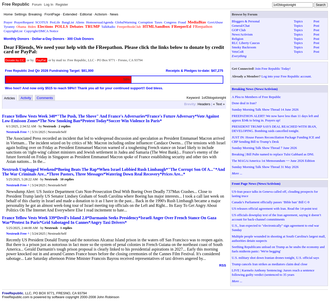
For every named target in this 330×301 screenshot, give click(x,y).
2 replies (64, 126)
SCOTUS (41, 22)
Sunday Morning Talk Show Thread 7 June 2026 (264, 148)
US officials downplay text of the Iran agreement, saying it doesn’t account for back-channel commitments (276, 217)
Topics (298, 21)
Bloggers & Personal (246, 21)
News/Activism (242, 34)
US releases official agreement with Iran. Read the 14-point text (274, 208)
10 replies (67, 179)
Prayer (8, 22)
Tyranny (9, 27)
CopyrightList (13, 31)
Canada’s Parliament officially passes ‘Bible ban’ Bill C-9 (270, 202)
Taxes (158, 22)
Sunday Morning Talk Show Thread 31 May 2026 (265, 167)
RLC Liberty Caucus (246, 43)
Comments (45, 98)
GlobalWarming (125, 22)
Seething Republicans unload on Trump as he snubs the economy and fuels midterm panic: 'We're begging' (278, 249)
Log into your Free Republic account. (286, 76)
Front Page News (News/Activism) (256, 183)
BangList (68, 22)
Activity (26, 98)
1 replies (66, 228)
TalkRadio (108, 27)
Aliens (80, 22)
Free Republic (15, 4)
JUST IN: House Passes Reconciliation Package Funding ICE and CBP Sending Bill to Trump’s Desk (276, 139)
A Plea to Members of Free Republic (256, 97)
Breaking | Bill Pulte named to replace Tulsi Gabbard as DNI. (273, 154)
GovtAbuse (215, 22)
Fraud (182, 22)
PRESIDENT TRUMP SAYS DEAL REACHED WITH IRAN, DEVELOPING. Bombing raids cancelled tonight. (274, 129)
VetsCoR (238, 52)
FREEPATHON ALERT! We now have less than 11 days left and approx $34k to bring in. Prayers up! (275, 118)
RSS (222, 265)
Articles (9, 98)
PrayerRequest (24, 22)
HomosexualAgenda (99, 22)
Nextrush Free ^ (17, 132)
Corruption (145, 22)
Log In (48, 4)
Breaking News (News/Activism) (255, 89)
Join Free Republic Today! (273, 68)
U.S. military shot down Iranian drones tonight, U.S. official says (275, 258)
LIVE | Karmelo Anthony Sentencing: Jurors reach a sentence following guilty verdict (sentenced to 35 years (273, 272)
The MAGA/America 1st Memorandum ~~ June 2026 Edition (273, 161)
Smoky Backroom (244, 47)
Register (61, 4)
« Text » (219, 104)
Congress (170, 22)
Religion (237, 39)
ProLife (55, 22)
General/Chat (241, 26)
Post (316, 21)
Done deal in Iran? (244, 103)
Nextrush (49, 126)
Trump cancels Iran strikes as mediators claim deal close (269, 264)
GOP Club (239, 30)
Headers (203, 104)
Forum (37, 4)
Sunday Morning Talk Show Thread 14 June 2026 (265, 109)
